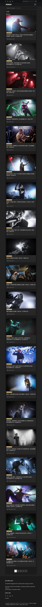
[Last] (26, 571)
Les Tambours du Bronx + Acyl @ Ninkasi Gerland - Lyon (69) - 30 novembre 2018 (20, 562)
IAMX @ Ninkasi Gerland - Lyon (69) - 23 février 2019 (17, 311)
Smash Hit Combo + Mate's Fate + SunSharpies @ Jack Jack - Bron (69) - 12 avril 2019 (20, 230)
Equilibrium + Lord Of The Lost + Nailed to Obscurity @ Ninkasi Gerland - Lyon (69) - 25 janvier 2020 (19, 35)
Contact (7, 598)
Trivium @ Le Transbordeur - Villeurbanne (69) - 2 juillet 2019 (19, 119)
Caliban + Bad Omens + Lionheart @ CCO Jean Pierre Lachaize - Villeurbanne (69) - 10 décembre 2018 (19, 477)
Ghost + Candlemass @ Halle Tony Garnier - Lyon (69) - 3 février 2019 (21, 394)
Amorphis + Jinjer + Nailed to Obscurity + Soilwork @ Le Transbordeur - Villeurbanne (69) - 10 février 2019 (18, 338)
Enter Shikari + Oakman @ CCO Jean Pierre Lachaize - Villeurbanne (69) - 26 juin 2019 (20, 146)
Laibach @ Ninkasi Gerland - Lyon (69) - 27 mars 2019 (17, 258)
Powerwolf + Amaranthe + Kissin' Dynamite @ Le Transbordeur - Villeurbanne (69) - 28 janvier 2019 (20, 421)
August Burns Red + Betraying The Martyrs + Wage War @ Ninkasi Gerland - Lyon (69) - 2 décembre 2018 (20, 505)
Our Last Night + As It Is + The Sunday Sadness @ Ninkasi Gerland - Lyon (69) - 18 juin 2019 (20, 174)
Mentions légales (33, 603)
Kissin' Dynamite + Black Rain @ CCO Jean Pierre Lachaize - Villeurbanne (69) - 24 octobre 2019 (18, 63)
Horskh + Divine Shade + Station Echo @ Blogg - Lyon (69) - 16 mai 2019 (20, 202)
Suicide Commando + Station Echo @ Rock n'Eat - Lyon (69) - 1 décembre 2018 (19, 534)
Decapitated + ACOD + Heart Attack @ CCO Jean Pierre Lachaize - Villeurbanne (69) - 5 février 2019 (19, 366)
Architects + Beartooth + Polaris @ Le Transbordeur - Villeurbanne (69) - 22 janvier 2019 (21, 449)
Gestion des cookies (24, 604)
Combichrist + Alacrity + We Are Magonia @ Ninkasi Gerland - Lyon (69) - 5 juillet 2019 (20, 91)
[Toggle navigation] (35, 4)
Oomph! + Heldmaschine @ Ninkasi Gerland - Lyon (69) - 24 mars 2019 (20, 285)
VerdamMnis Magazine (10, 8)
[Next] (23, 571)
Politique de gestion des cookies (12, 604)
